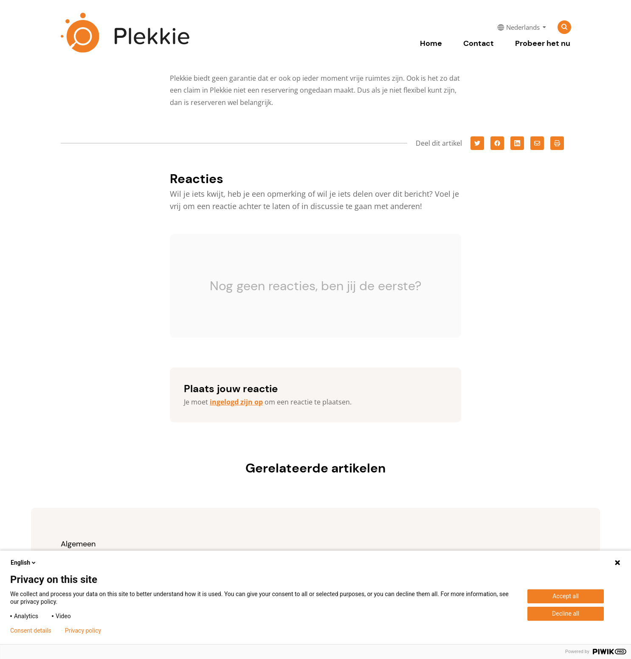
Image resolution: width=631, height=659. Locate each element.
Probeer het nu (542, 43)
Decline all (565, 613)
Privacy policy (83, 630)
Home (431, 43)
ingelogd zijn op (236, 402)
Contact (478, 43)
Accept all (565, 596)
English (24, 562)
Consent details (30, 630)
